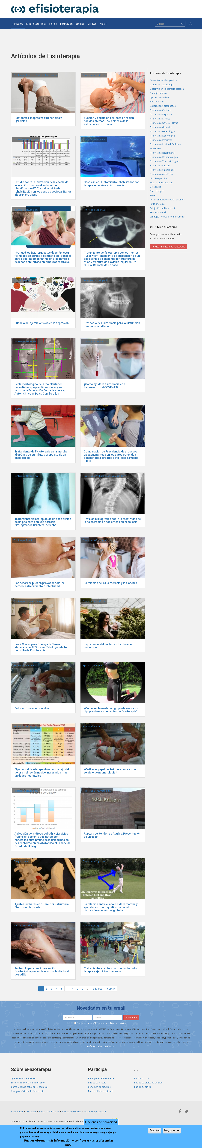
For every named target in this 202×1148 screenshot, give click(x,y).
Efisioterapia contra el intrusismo (28, 1082)
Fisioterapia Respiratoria (95, 341)
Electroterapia (157, 101)
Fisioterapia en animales (162, 169)
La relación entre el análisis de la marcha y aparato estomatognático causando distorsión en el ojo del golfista (111, 907)
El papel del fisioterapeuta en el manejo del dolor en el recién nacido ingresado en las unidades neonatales (42, 772)
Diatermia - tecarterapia (162, 84)
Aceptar (154, 1130)
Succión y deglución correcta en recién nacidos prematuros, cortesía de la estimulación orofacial (109, 121)
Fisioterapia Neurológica (26, 139)
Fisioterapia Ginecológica (162, 131)
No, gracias (172, 1130)
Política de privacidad (95, 1111)
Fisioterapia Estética (24, 540)
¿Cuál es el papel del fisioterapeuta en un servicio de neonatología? (110, 771)
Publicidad (54, 1111)
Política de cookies (71, 1111)
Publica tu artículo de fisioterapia (168, 246)
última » (111, 988)
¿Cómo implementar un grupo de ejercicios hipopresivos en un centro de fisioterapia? (111, 710)
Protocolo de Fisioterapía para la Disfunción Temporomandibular (112, 324)
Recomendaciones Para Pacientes (167, 199)
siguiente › (98, 988)
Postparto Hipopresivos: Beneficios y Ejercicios (38, 119)
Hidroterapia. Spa (158, 178)
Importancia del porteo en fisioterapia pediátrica (108, 645)
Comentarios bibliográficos (96, 280)
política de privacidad (117, 1023)
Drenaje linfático (158, 93)
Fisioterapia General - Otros (97, 540)
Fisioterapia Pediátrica (94, 75)
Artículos (18, 23)
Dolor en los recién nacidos (32, 708)
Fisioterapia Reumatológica (164, 156)
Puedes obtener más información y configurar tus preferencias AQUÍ (68, 1143)
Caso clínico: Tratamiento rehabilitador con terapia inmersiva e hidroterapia (111, 183)
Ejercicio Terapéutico (24, 280)
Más (103, 23)
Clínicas (92, 23)
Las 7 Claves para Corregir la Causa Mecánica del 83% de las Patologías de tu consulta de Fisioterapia (41, 647)
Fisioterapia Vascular (160, 165)
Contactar (31, 1111)
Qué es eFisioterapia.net (23, 1078)
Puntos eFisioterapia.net (100, 1091)
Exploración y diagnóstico (163, 105)
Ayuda (42, 1111)
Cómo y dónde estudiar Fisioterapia (29, 1086)
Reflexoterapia (157, 203)
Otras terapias (157, 191)
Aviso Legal (17, 1111)
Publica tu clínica (142, 1086)
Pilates (153, 195)
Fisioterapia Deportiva (94, 209)
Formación (66, 23)
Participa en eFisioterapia (101, 1078)
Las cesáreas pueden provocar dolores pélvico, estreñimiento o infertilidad (40, 584)
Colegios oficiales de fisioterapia (27, 1091)
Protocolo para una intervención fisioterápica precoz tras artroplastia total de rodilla (42, 971)
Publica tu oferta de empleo (148, 1082)
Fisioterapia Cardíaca (160, 110)
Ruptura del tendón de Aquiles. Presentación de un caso (112, 835)
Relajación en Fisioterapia (163, 208)
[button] (190, 23)
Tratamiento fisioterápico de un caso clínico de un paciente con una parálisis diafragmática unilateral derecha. (43, 522)
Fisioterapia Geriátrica (94, 139)
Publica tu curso (142, 1078)
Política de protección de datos (101, 1046)
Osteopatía (155, 186)
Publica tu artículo (97, 1082)
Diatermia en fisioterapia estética (167, 88)
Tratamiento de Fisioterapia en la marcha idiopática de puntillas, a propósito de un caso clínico (41, 454)
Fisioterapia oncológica (161, 173)
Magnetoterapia (36, 23)
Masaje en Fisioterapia (161, 182)
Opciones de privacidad (101, 1122)
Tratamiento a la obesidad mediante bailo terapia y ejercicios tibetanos (110, 970)
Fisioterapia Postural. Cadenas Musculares (35, 75)
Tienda (53, 23)
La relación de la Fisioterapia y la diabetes (110, 583)
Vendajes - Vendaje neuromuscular (167, 216)
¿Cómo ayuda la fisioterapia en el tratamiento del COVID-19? (105, 385)
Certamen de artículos (99, 1086)
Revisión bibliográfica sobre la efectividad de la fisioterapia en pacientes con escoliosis (112, 520)
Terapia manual (22, 861)
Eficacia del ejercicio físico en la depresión (42, 323)
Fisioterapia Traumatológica (97, 790)
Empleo (80, 23)
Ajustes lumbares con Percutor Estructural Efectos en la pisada (42, 905)
